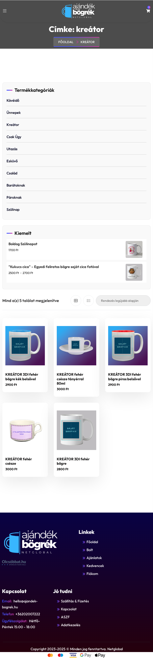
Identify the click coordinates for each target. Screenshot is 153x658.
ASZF (65, 617)
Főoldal (66, 42)
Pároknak (14, 197)
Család (12, 173)
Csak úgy (14, 137)
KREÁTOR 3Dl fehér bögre (73, 461)
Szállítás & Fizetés (75, 601)
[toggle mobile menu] (5, 11)
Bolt (90, 550)
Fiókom (92, 573)
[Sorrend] (123, 300)
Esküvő (12, 161)
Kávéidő (13, 100)
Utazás (12, 149)
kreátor (88, 42)
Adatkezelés (70, 625)
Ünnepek (14, 112)
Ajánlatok (94, 557)
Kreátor (13, 124)
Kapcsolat (69, 609)
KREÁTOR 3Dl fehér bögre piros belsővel (124, 376)
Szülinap (13, 209)
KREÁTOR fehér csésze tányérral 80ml (70, 379)
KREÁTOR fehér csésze (18, 461)
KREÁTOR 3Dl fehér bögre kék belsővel (21, 376)
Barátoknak (16, 185)
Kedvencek (95, 565)
